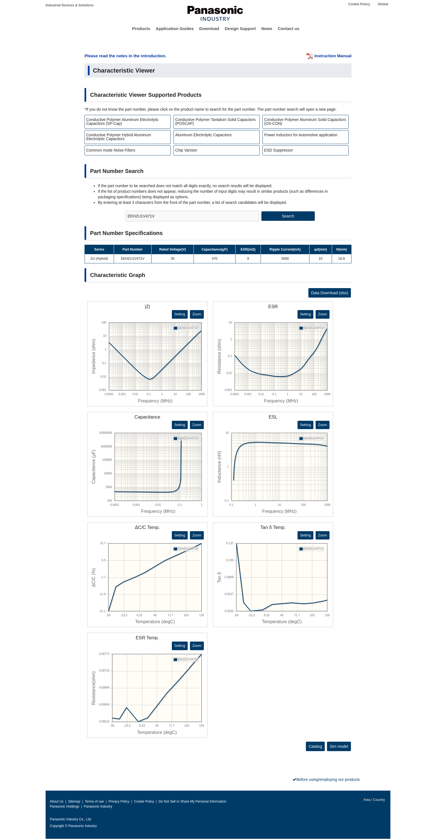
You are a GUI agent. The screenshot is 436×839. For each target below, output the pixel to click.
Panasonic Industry (98, 806)
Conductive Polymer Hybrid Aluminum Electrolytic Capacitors (118, 137)
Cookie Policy (359, 4)
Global (383, 4)
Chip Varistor (186, 150)
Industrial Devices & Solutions (70, 5)
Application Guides (175, 28)
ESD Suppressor (278, 150)
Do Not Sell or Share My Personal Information (192, 801)
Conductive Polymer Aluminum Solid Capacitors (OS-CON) (305, 121)
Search (288, 216)
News (266, 28)
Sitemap (74, 801)
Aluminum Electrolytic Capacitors (203, 135)
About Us (56, 801)
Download (209, 28)
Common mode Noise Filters (110, 150)
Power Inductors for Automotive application (301, 135)
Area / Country (374, 800)
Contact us (288, 28)
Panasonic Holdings (64, 806)
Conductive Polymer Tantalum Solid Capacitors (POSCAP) (215, 121)
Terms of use (94, 801)
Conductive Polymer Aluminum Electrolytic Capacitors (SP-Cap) (122, 121)
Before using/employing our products (328, 779)
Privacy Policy (118, 801)
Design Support (240, 28)
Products (141, 28)
